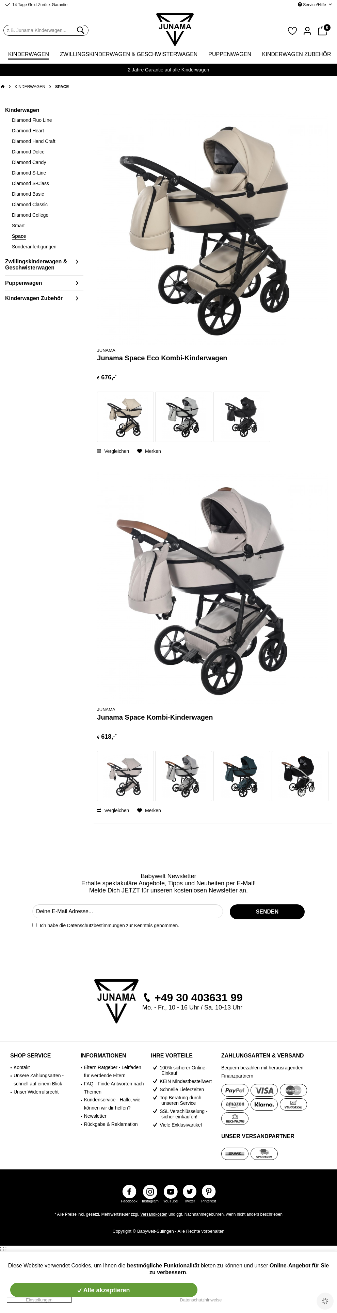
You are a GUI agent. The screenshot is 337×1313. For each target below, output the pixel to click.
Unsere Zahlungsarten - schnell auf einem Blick (39, 1079)
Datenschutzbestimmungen (96, 925)
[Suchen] (80, 30)
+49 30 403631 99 (199, 997)
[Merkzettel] (292, 30)
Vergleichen (113, 451)
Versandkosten (153, 1214)
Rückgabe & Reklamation (111, 1124)
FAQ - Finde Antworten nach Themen (114, 1088)
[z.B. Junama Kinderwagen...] (46, 30)
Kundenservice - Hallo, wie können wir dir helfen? (112, 1104)
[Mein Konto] (307, 30)
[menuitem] (46, 30)
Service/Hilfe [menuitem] (312, 4)
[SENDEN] (267, 911)
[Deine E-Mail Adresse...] (127, 911)
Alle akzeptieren (104, 1290)
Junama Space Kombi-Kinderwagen (155, 717)
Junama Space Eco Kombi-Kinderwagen (162, 358)
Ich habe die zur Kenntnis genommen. (109, 925)
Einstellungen (39, 1299)
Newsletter (95, 1116)
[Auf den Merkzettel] (149, 451)
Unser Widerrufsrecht (36, 1092)
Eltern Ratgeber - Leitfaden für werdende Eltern (112, 1071)
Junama (106, 350)
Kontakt (22, 1067)
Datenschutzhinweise (201, 1299)
